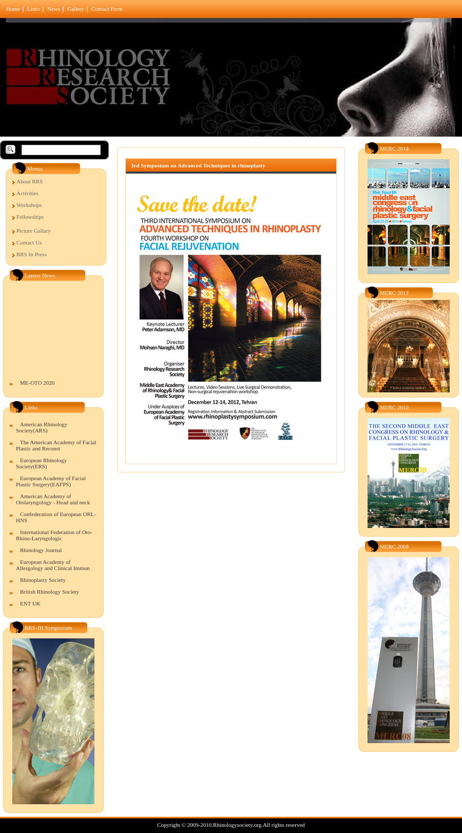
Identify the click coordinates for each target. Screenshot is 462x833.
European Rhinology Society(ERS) (41, 463)
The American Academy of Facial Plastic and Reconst (56, 445)
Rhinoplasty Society (43, 580)
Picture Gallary (33, 231)
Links (33, 9)
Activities (27, 193)
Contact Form (107, 9)
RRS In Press (31, 254)
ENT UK (30, 603)
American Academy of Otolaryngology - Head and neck (53, 499)
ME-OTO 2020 (37, 385)
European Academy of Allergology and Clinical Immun (53, 565)
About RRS (29, 181)
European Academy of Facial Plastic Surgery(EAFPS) (51, 481)
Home (13, 9)
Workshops (29, 205)
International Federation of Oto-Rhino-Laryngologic (54, 535)
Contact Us (29, 242)
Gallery (75, 9)
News (53, 9)
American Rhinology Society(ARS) (42, 427)
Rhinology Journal (41, 550)
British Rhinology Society (49, 592)
